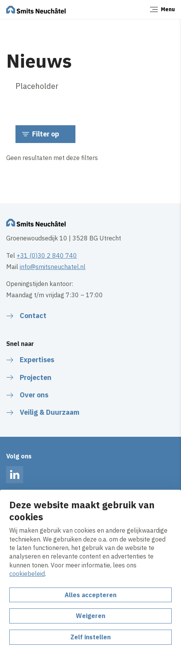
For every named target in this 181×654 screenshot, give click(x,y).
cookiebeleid (27, 573)
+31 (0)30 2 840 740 (47, 255)
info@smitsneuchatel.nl (52, 267)
